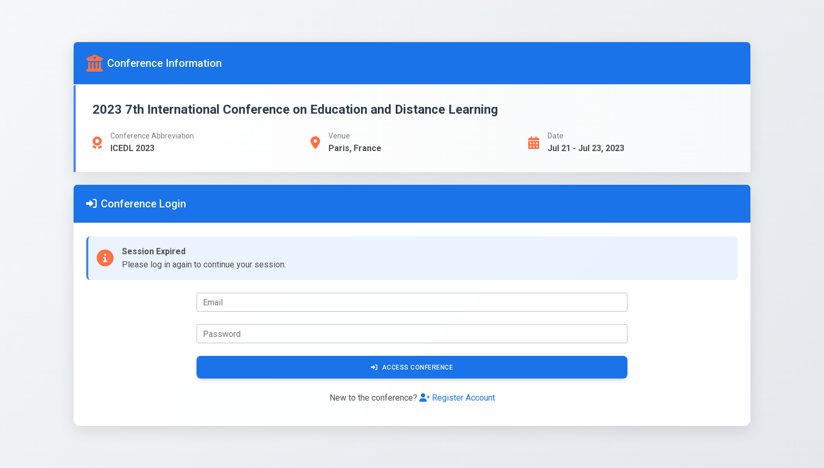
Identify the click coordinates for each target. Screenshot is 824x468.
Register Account (457, 398)
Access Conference (412, 367)
